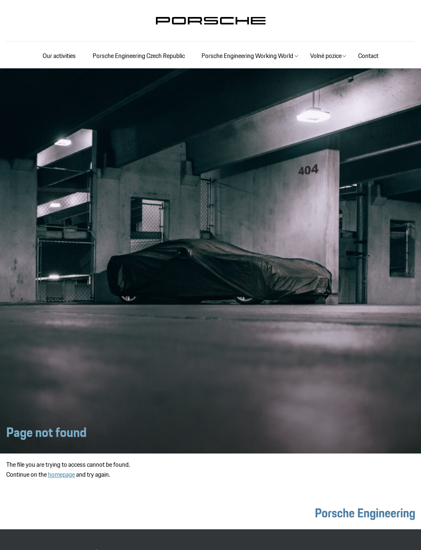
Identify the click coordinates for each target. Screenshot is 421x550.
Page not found (46, 432)
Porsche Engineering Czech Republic (139, 56)
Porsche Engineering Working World (247, 56)
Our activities (59, 56)
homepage (61, 474)
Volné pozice (326, 56)
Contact (368, 56)
